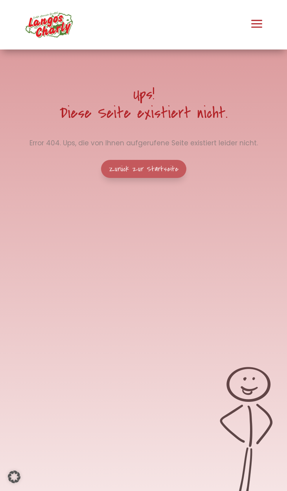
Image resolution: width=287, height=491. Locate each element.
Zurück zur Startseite (143, 168)
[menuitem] (49, 25)
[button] (14, 477)
